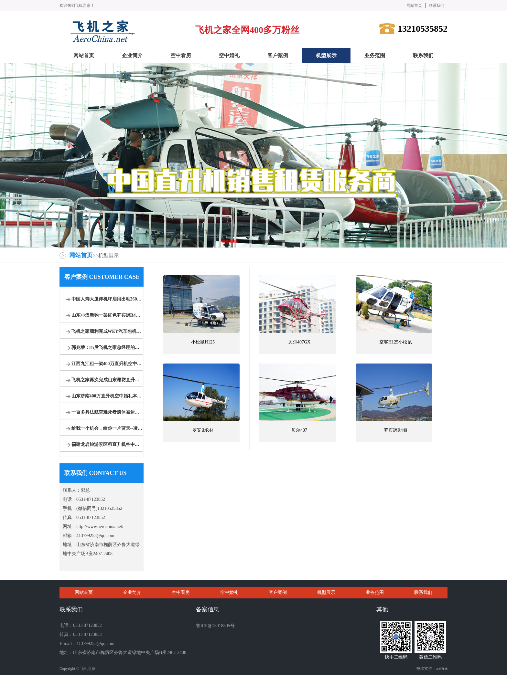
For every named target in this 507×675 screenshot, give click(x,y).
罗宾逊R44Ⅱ (395, 430)
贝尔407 (299, 430)
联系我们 (436, 5)
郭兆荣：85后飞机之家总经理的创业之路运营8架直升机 (107, 347)
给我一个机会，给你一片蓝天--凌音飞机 (107, 428)
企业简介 (132, 592)
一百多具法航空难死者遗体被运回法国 (107, 412)
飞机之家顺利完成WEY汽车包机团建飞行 (107, 331)
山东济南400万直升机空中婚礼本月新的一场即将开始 (107, 396)
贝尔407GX (299, 342)
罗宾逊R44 (202, 430)
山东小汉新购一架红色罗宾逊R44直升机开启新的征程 (107, 315)
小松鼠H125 (203, 342)
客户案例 (278, 592)
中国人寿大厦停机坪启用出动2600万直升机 (107, 299)
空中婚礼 (229, 592)
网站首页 (414, 5)
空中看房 (181, 592)
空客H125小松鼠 (395, 342)
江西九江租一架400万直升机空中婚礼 (107, 363)
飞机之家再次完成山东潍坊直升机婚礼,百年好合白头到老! (107, 379)
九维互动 (442, 668)
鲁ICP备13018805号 (215, 625)
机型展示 (326, 592)
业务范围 (375, 592)
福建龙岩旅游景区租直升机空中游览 (107, 444)
